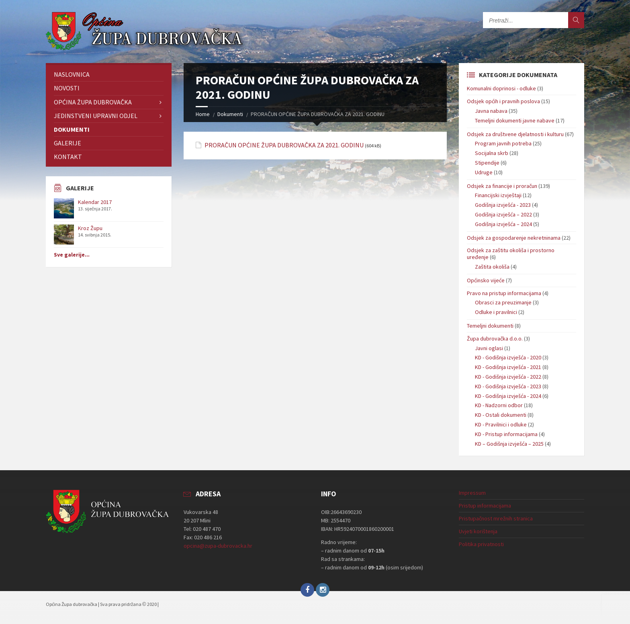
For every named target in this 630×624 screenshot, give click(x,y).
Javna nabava (491, 110)
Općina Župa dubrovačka (93, 102)
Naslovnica (72, 74)
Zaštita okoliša (492, 266)
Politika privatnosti (481, 544)
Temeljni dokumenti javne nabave (514, 120)
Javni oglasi (489, 348)
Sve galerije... (72, 254)
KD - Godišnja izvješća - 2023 (508, 386)
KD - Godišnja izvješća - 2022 (508, 376)
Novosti (67, 88)
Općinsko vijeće (486, 280)
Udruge (484, 172)
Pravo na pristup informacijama (504, 293)
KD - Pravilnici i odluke (501, 424)
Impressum (472, 492)
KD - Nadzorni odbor (499, 405)
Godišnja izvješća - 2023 (503, 204)
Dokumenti (230, 114)
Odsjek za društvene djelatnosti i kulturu (515, 134)
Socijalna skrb (491, 153)
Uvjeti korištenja (478, 531)
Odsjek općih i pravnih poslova (503, 101)
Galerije (67, 143)
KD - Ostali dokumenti (500, 414)
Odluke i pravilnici (496, 312)
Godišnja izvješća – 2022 (503, 214)
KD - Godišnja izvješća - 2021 (508, 367)
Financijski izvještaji (498, 195)
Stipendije (487, 162)
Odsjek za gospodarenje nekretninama (513, 237)
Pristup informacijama (485, 505)
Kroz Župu (90, 228)
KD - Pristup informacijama (506, 434)
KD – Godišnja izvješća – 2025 (509, 443)
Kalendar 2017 (95, 202)
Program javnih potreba (503, 143)
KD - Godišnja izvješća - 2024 (508, 396)
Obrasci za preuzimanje (503, 302)
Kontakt (68, 157)
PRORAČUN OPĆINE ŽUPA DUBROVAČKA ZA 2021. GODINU (284, 145)
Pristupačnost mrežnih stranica (496, 518)
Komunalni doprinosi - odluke (501, 88)
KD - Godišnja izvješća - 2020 (508, 357)
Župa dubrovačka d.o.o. (495, 338)
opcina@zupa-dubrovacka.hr (218, 545)
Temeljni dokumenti (490, 325)
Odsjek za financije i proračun (502, 186)
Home (203, 114)
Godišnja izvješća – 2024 (503, 224)
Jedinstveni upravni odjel (95, 116)
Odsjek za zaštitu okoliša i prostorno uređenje (510, 254)
